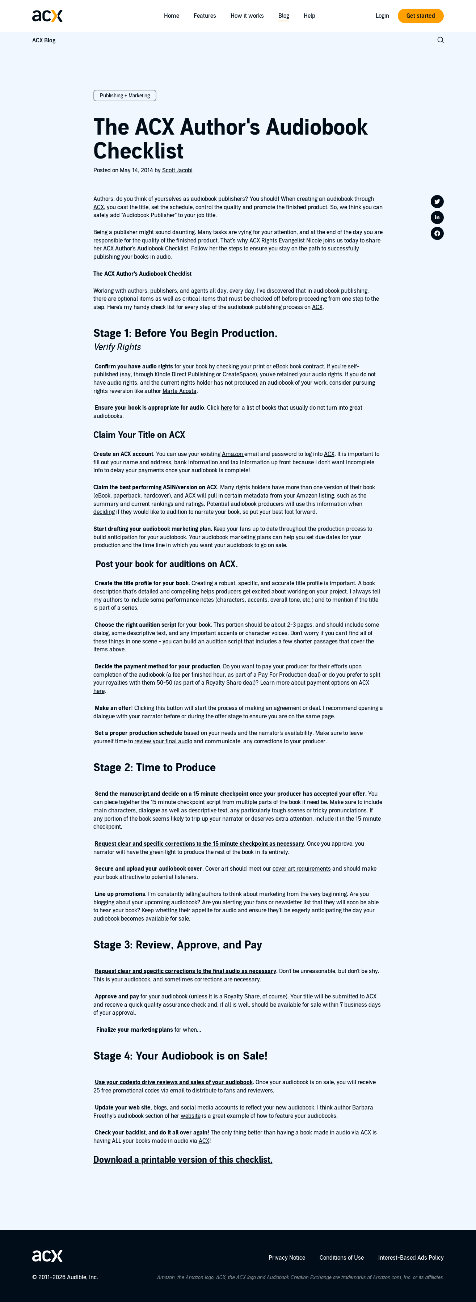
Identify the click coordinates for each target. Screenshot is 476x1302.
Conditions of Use (342, 1257)
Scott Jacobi (177, 170)
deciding (104, 512)
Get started (421, 16)
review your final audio (163, 741)
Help (309, 16)
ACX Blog (43, 40)
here (226, 407)
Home (171, 16)
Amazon (233, 454)
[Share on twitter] (437, 201)
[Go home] (47, 16)
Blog (283, 16)
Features (205, 16)
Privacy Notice (287, 1257)
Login (382, 16)
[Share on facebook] (437, 233)
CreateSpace (239, 374)
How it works (247, 16)
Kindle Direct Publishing (185, 374)
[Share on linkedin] (437, 217)
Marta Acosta (180, 391)
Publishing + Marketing (125, 96)
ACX (98, 207)
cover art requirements (302, 868)
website (191, 1116)
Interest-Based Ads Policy (411, 1257)
